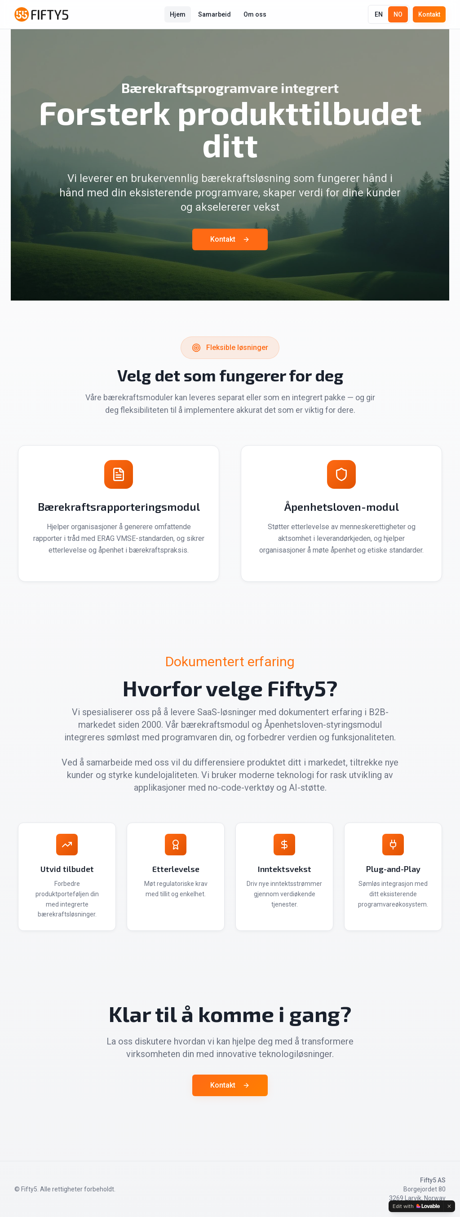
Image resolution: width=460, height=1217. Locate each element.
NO (398, 14)
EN (379, 14)
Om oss (254, 14)
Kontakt (429, 14)
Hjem (178, 14)
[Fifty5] (41, 14)
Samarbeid (214, 14)
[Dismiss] (449, 1206)
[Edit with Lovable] (416, 1206)
